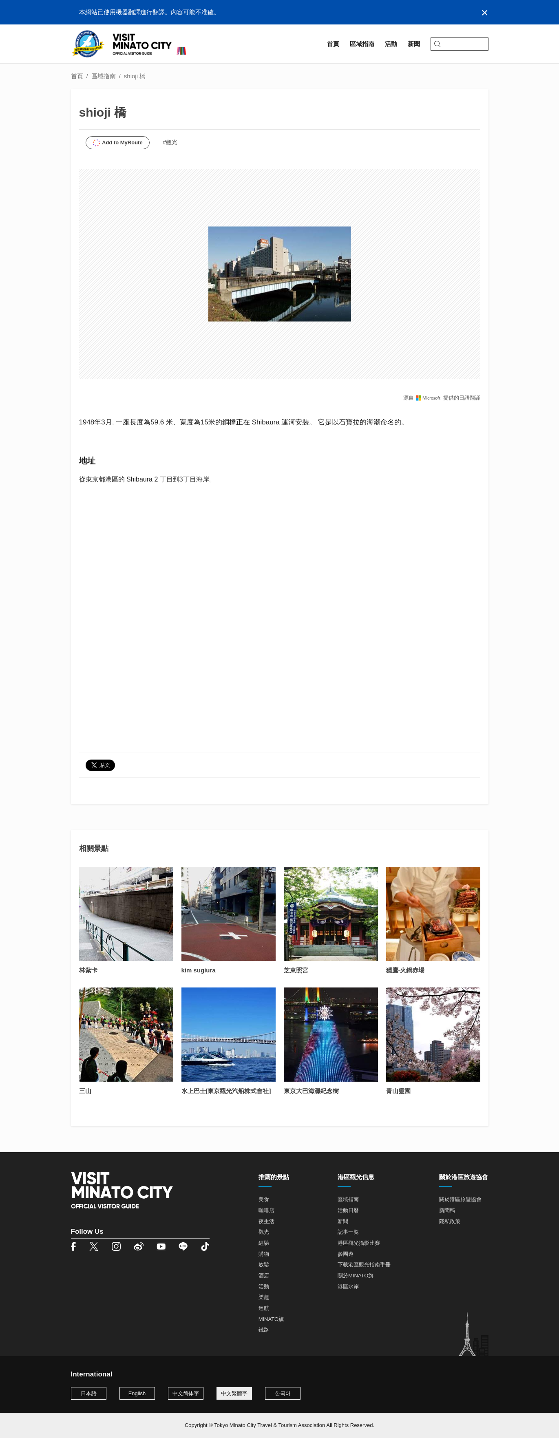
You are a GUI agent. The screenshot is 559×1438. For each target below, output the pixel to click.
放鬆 (264, 1264)
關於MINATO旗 (355, 1275)
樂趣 (264, 1297)
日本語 (89, 1393)
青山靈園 (398, 1090)
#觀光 (170, 142)
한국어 (283, 1393)
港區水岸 (348, 1286)
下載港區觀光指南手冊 (364, 1264)
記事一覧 (348, 1232)
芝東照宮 (296, 970)
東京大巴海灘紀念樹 (311, 1090)
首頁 (77, 76)
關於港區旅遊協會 (460, 1199)
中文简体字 (185, 1393)
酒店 (264, 1275)
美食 (264, 1199)
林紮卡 (88, 970)
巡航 (264, 1308)
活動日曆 (348, 1210)
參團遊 (346, 1254)
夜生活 (266, 1221)
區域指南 (103, 76)
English (137, 1393)
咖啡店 (266, 1210)
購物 (264, 1254)
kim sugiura (198, 970)
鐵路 (264, 1330)
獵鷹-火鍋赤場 (405, 970)
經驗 (264, 1243)
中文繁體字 (234, 1393)
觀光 (264, 1232)
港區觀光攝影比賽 (359, 1243)
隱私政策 (449, 1221)
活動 (264, 1286)
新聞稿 (447, 1210)
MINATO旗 (271, 1319)
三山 (85, 1090)
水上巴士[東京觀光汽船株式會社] (226, 1090)
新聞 (343, 1221)
